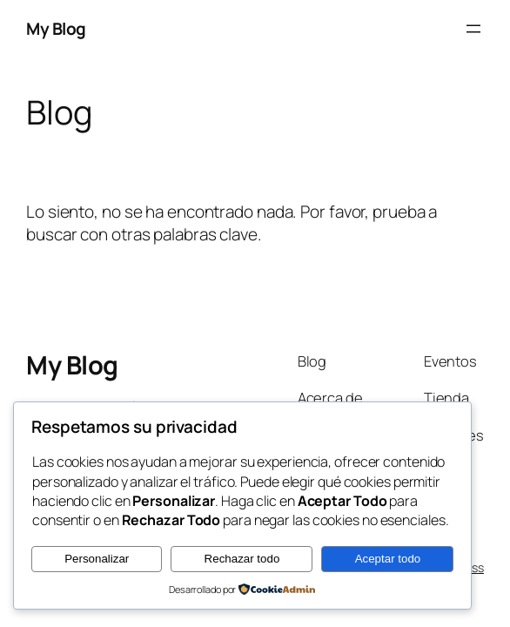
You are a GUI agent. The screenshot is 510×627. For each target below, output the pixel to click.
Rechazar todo (242, 558)
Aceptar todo (388, 558)
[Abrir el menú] (473, 28)
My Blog (56, 28)
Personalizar (96, 558)
